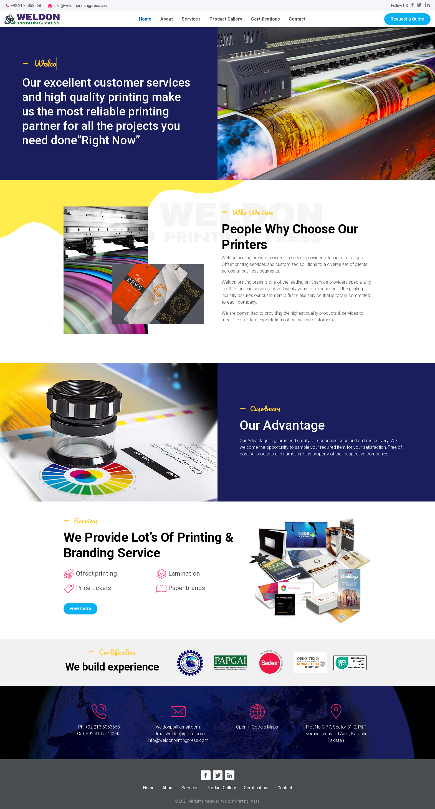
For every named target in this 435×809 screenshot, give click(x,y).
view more (80, 608)
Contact (297, 19)
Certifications (265, 19)
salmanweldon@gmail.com (178, 733)
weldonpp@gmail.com (178, 727)
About (166, 19)
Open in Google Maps (257, 727)
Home (147, 19)
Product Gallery (225, 19)
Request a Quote (407, 19)
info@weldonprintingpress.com (178, 740)
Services (191, 19)
